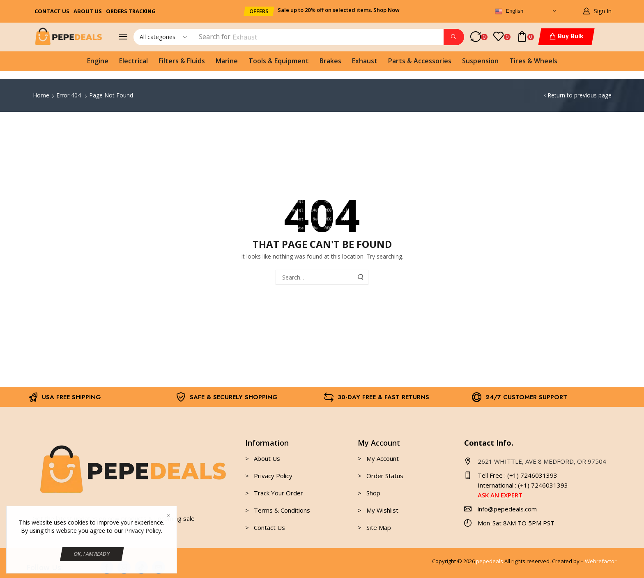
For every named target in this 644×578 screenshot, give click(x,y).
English (509, 11)
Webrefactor (600, 561)
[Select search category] (162, 37)
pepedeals (489, 561)
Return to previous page (579, 95)
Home (41, 95)
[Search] (454, 37)
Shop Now (386, 10)
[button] (259, 11)
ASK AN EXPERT (500, 495)
